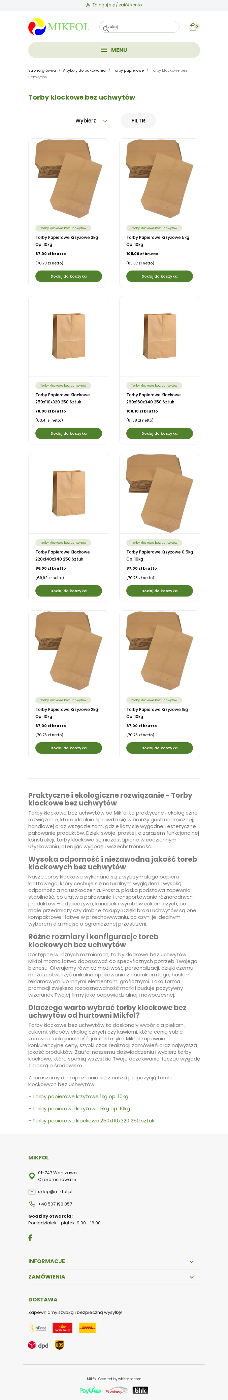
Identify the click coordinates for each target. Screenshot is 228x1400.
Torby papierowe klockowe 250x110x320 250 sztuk (93, 1120)
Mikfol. (92, 1378)
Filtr (138, 120)
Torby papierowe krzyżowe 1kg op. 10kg (80, 1096)
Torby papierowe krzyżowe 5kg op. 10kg (81, 1108)
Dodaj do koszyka (69, 276)
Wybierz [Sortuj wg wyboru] (91, 120)
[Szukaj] (139, 27)
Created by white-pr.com (119, 1378)
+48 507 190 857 (55, 1204)
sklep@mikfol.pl (55, 1191)
